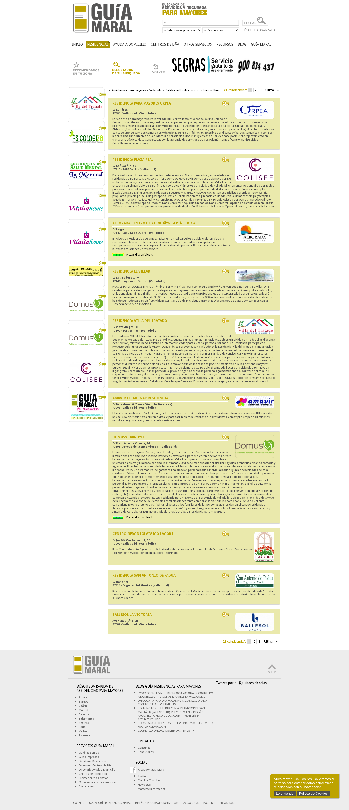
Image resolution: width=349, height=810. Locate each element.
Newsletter (145, 784)
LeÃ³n (83, 705)
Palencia (84, 714)
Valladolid (155, 90)
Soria (82, 727)
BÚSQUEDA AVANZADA (258, 30)
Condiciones (146, 752)
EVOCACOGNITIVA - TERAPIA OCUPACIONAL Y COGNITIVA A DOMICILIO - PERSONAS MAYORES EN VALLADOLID (175, 694)
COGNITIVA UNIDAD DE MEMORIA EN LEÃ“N (166, 730)
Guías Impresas (89, 757)
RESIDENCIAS (98, 44)
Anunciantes (86, 786)
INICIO (77, 44)
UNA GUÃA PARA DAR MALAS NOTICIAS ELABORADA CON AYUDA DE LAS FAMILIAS (172, 702)
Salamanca (86, 718)
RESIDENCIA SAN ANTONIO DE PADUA (144, 575)
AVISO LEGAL (191, 802)
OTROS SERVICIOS (198, 44)
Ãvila (83, 697)
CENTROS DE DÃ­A (165, 44)
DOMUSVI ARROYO (128, 437)
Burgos (83, 701)
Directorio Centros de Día (95, 765)
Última (269, 90)
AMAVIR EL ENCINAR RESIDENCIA (140, 398)
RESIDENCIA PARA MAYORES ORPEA (141, 103)
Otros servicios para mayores (97, 782)
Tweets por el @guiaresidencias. (241, 683)
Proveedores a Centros (93, 778)
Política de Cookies (313, 793)
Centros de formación (93, 773)
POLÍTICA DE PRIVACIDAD (219, 802)
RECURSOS (224, 44)
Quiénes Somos (89, 752)
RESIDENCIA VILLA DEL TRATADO (139, 321)
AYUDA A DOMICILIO (129, 44)
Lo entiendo (284, 793)
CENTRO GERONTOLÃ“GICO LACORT (143, 534)
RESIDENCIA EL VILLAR (131, 271)
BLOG (242, 44)
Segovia (84, 722)
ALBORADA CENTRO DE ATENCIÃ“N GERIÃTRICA (153, 223)
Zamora (84, 735)
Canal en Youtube (149, 780)
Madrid (83, 710)
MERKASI (173, 802)
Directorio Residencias (93, 761)
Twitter (142, 776)
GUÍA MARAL (261, 44)
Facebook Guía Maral (151, 769)
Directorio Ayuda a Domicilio (97, 769)
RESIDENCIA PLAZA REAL (132, 160)
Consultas (144, 747)
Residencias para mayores (128, 90)
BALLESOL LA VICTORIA (132, 615)
